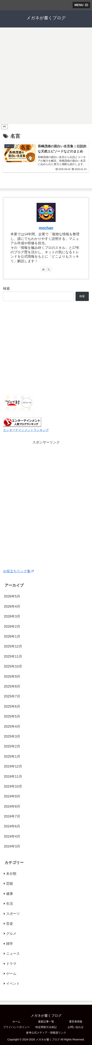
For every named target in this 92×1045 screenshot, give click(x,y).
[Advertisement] (46, 75)
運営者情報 (75, 1021)
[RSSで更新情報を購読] (48, 269)
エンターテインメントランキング (26, 430)
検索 (6, 288)
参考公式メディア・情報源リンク (46, 1032)
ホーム (16, 1021)
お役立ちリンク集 (18, 571)
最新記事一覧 (46, 1021)
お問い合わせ (76, 1027)
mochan (46, 228)
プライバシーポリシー (16, 1027)
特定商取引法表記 (46, 1027)
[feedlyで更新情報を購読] (43, 269)
